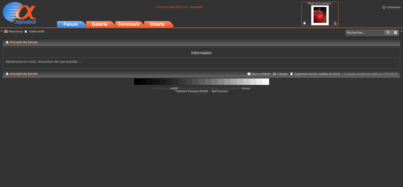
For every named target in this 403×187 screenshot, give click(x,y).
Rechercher (388, 33)
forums (246, 88)
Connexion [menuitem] (393, 7)
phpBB (174, 88)
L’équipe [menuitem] (282, 73)
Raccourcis (16, 31)
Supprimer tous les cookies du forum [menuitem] (317, 73)
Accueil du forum (24, 74)
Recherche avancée (395, 33)
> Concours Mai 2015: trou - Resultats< (179, 6)
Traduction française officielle (191, 91)
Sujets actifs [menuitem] (36, 31)
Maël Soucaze (220, 91)
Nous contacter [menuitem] (261, 73)
